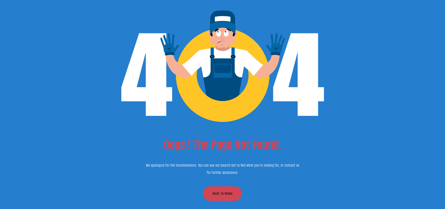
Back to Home (222, 193)
